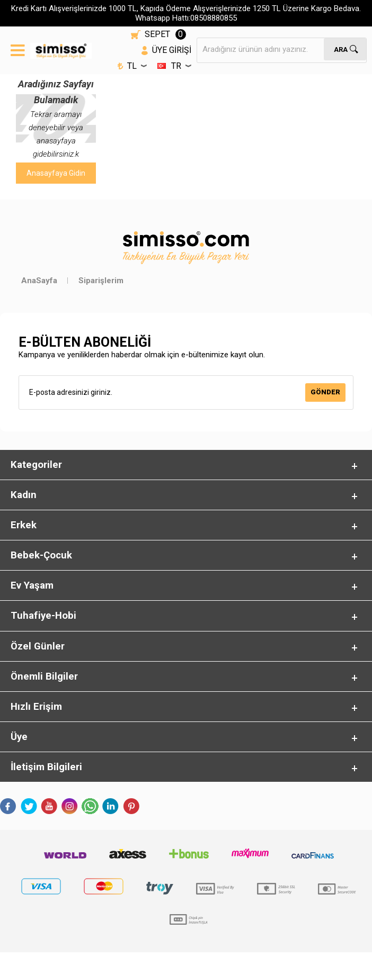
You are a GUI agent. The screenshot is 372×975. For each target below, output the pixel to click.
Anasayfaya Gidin (55, 173)
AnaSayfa (39, 280)
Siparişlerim (100, 280)
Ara (341, 49)
